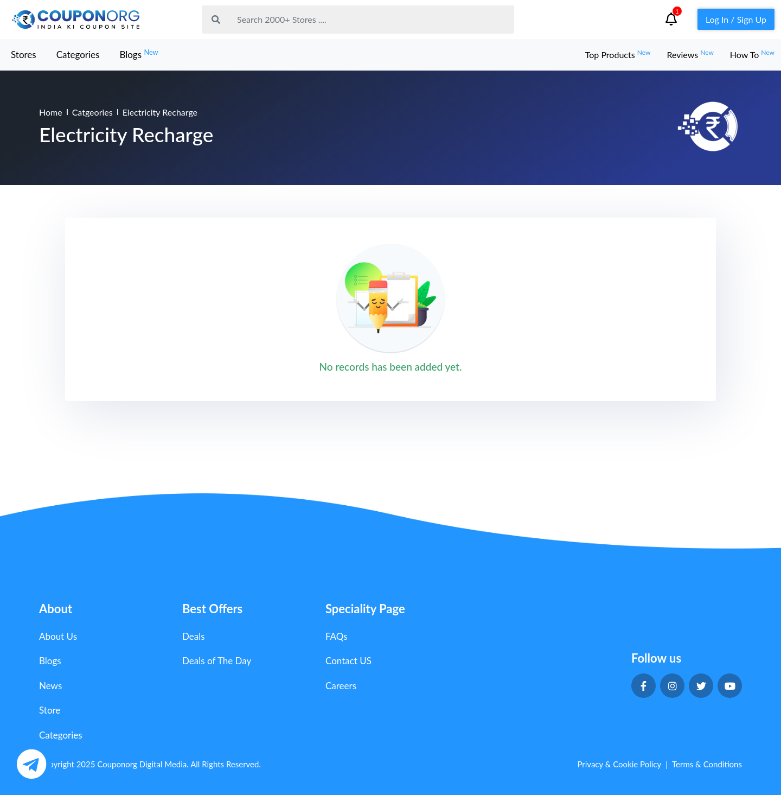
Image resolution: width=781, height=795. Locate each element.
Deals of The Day (216, 660)
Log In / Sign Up (736, 19)
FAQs (336, 636)
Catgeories (92, 112)
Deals (193, 636)
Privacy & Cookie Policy (619, 764)
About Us (58, 636)
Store (49, 710)
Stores (23, 54)
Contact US (348, 660)
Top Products (618, 54)
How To (752, 54)
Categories (78, 54)
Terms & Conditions (707, 764)
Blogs (138, 54)
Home (50, 112)
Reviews (690, 54)
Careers (340, 685)
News (50, 685)
